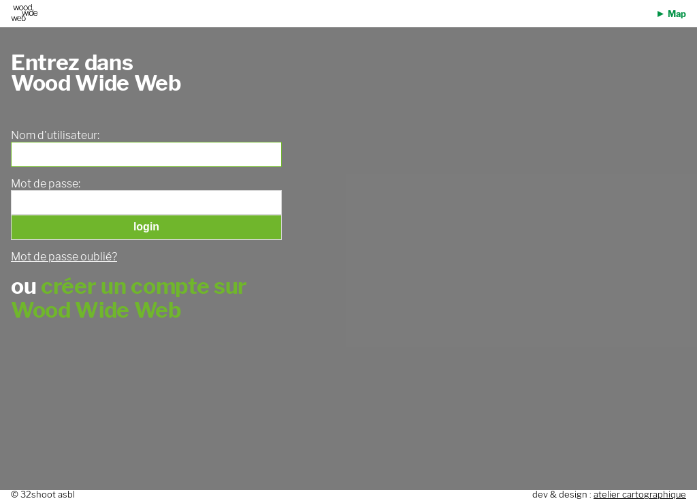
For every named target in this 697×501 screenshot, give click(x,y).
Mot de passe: (45, 184)
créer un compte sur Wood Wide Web (129, 298)
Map (677, 14)
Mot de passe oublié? (64, 256)
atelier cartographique (640, 494)
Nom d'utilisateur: (55, 136)
